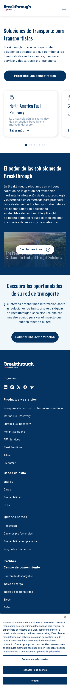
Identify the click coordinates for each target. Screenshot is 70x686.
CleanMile (10, 463)
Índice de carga (13, 583)
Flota (7, 505)
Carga (7, 489)
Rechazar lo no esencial (35, 674)
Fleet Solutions (13, 447)
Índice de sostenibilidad (18, 591)
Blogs (7, 599)
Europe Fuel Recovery (17, 423)
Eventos (10, 561)
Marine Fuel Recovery (17, 416)
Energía (8, 481)
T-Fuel (7, 455)
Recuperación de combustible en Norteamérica (33, 408)
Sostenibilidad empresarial (20, 541)
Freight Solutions (14, 431)
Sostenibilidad (13, 497)
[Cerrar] (65, 622)
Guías (7, 607)
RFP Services (12, 439)
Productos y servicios (20, 399)
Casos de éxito (15, 473)
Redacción (10, 525)
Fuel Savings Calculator (18, 615)
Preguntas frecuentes (18, 549)
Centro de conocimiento (22, 567)
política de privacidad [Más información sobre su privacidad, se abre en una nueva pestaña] (48, 655)
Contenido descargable (18, 576)
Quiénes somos (15, 517)
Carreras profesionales (18, 533)
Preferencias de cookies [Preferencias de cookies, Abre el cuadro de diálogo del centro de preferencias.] (35, 663)
